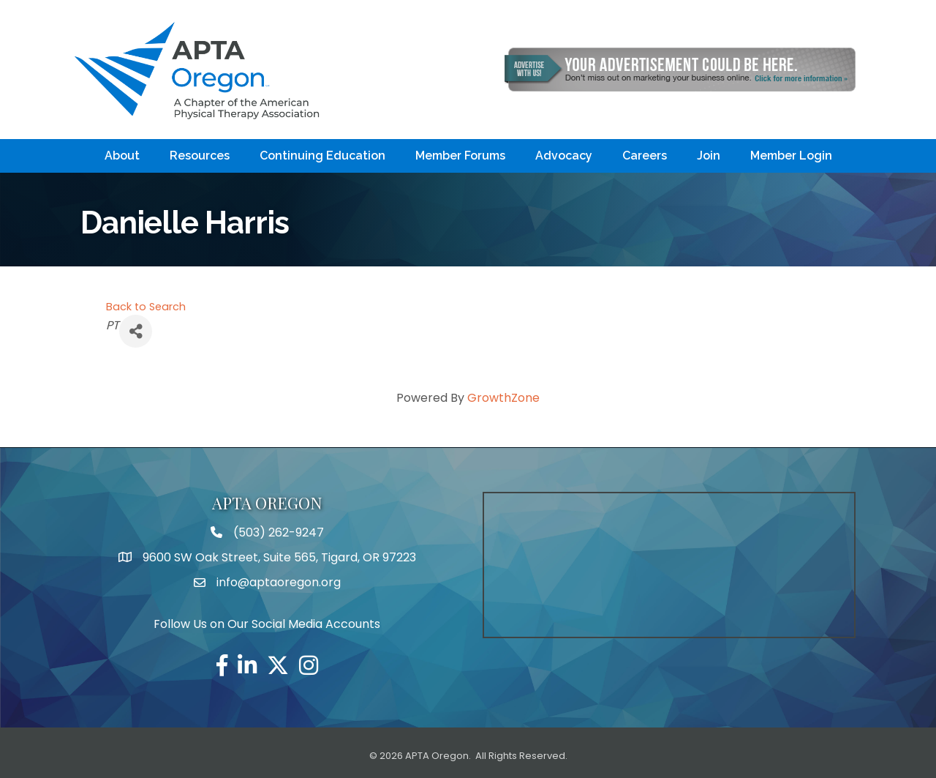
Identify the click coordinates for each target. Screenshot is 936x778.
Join (708, 155)
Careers (644, 155)
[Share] (135, 331)
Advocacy (563, 155)
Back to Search (146, 306)
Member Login (791, 155)
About (122, 155)
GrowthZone (503, 397)
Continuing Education (322, 155)
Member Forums (460, 155)
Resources (200, 155)
